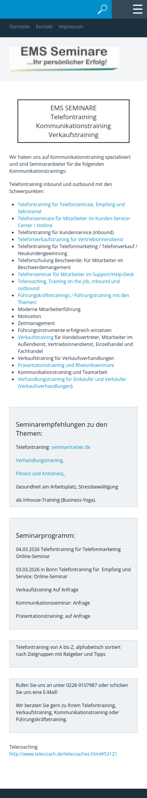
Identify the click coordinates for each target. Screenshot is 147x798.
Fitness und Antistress (40, 473)
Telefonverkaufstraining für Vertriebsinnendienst (70, 239)
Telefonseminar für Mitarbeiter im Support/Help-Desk (76, 274)
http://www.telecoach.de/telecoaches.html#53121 (63, 754)
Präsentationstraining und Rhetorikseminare (66, 365)
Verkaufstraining (36, 337)
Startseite (19, 26)
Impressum (71, 26)
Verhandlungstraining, (40, 460)
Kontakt (44, 26)
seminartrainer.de (70, 447)
